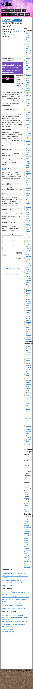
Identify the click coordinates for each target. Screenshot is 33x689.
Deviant (28, 361)
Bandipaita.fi (29, 348)
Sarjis (27, 14)
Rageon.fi (28, 265)
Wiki (24, 10)
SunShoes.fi (29, 299)
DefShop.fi (28, 103)
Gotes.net (28, 367)
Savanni (28, 282)
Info (11, 670)
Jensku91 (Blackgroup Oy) (27, 561)
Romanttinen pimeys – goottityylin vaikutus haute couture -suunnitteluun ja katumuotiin (15, 604)
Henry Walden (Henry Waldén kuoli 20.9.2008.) (27, 540)
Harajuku (28, 135)
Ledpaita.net (29, 193)
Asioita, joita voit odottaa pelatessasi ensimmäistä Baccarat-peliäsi (15, 593)
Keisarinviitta (29, 173)
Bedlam (28, 63)
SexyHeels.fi (29, 429)
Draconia (28, 110)
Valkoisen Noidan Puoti (28, 331)
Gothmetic (28, 133)
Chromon (28, 352)
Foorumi (17, 10)
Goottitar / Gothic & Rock (28, 127)
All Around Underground (29, 41)
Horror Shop (27, 501)
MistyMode (29, 227)
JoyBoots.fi (29, 380)
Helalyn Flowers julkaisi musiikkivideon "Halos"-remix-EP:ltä (15, 577)
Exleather (28, 120)
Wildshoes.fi (29, 337)
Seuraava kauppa (12, 274)
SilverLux (28, 288)
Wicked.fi (28, 335)
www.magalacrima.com (22, 89)
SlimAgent (28, 292)
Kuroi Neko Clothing (28, 184)
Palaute (21, 14)
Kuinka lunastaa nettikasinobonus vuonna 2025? (15, 597)
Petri (4, 169)
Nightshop (28, 241)
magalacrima (12, 60)
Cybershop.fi (29, 95)
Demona (28, 360)
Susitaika (28, 303)
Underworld (29, 322)
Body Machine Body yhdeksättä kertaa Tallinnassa (16, 580)
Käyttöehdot (18, 670)
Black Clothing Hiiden (28, 71)
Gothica (28, 131)
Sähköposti (12, 240)
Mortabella (28, 394)
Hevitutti (28, 373)
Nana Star (28, 397)
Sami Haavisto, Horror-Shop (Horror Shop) (27, 549)
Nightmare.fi (29, 399)
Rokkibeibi (28, 280)
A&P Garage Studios (28, 35)
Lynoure (28, 392)
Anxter (27, 48)
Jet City (28, 378)
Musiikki (14, 14)
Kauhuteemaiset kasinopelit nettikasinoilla (13, 573)
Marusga (28, 214)
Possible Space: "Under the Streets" (12, 583)
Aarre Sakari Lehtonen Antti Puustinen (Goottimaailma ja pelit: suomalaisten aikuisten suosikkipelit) (28, 527)
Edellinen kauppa (12, 268)
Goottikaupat (6, 14)
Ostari (27, 252)
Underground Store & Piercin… (29, 318)
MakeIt (27, 212)
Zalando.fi (28, 339)
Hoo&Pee (28, 150)
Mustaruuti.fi (29, 231)
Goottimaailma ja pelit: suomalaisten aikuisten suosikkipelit (14, 600)
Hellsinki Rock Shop (28, 146)
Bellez (27, 350)
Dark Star (28, 358)
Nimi (13, 235)
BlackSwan (29, 78)
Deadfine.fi (29, 101)
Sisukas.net (29, 290)
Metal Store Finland (28, 223)
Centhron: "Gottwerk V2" (8, 585)
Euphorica (28, 363)
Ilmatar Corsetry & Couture (28, 161)
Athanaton (28, 50)
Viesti (13, 245)
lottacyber (12, 34)
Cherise (28, 90)
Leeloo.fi (28, 195)
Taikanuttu (28, 439)
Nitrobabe (28, 242)
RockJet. (28, 276)
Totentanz (28, 308)
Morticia (28, 229)
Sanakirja (27, 670)
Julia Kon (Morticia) (7, 626)
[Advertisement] (12, 47)
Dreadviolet (29, 112)
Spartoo (28, 293)
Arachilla (28, 346)
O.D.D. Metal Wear (27, 403)
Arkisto (11, 10)
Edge (27, 114)
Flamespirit (29, 365)
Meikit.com (29, 220)
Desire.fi (28, 109)
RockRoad (28, 278)
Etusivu (4, 10)
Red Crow (28, 271)
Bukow (27, 84)
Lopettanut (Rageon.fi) (8, 631)
